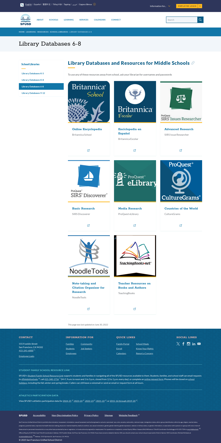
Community (86, 344)
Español (37, 4)
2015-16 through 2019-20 (123, 401)
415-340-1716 (52, 379)
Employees (71, 353)
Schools (53, 19)
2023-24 (79, 401)
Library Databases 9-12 (33, 93)
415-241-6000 (27, 350)
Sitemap (109, 415)
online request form (153, 379)
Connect (116, 19)
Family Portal (122, 344)
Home (22, 32)
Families (70, 344)
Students (70, 348)
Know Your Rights (144, 348)
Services (83, 19)
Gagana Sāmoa (85, 4)
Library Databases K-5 (33, 73)
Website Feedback (129, 415)
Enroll (119, 348)
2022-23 (90, 401)
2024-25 (68, 401)
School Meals (142, 344)
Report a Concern (144, 353)
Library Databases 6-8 (33, 86)
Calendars (100, 19)
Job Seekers (86, 348)
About (40, 19)
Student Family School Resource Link (45, 375)
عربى (74, 4)
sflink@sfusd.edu (30, 379)
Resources (42, 32)
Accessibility (39, 415)
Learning (69, 19)
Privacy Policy (91, 415)
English (28, 4)
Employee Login (189, 6)
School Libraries (59, 32)
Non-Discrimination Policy (65, 415)
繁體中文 (47, 4)
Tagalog (67, 4)
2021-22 (101, 401)
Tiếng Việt (57, 4)
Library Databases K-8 (33, 79)
